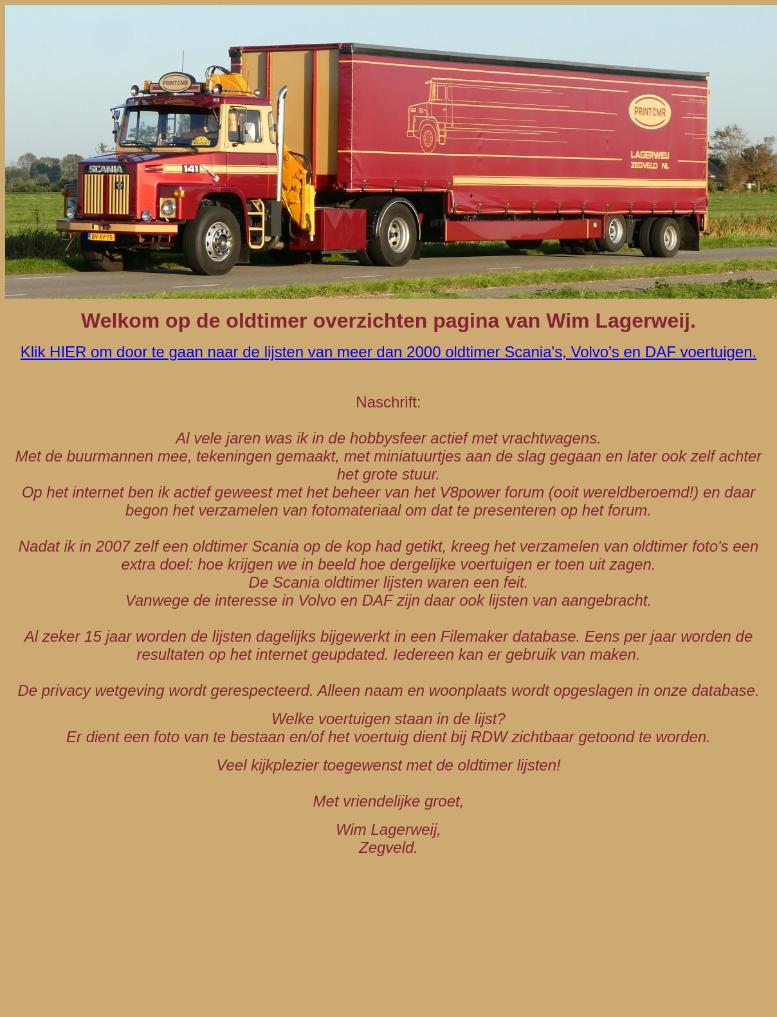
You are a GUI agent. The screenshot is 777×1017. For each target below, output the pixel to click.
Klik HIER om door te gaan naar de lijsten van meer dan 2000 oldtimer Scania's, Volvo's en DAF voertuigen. (388, 351)
